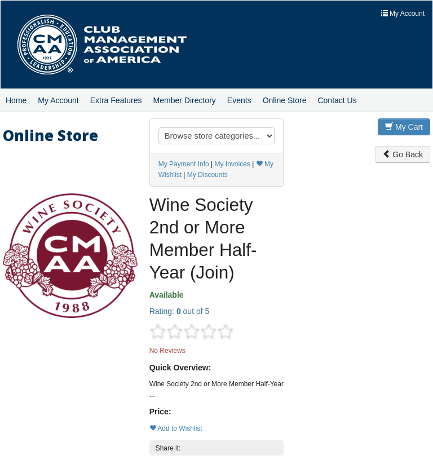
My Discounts (207, 175)
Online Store (285, 100)
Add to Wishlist (175, 428)
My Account (58, 100)
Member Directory (184, 100)
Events (239, 100)
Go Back (402, 154)
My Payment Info (183, 164)
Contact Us (336, 100)
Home (16, 100)
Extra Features (116, 100)
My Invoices (232, 164)
